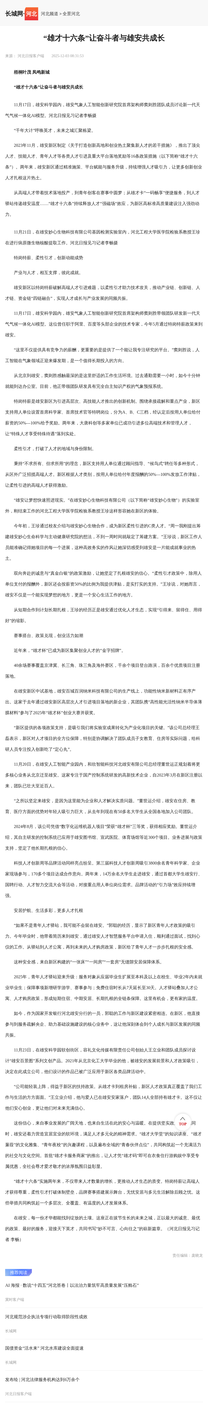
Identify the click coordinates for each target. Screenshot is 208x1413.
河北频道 (49, 14)
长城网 (14, 14)
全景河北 (71, 14)
